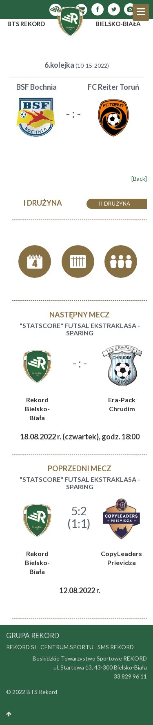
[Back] (139, 178)
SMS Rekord (116, 646)
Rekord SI (21, 646)
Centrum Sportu (66, 646)
